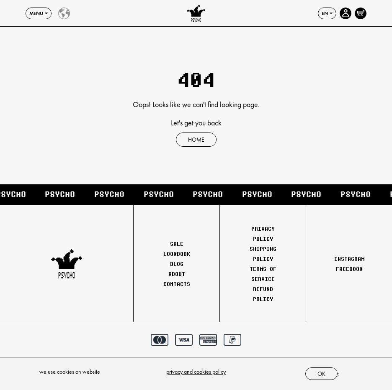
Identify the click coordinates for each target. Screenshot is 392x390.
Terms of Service (263, 273)
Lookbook (176, 253)
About (176, 273)
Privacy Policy (263, 233)
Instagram (349, 258)
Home (196, 139)
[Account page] (345, 13)
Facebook (349, 268)
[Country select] (64, 13)
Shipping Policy (263, 253)
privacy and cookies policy (196, 371)
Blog (176, 263)
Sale (176, 243)
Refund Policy (263, 293)
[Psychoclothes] (196, 13)
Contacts (176, 283)
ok (321, 373)
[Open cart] (360, 13)
